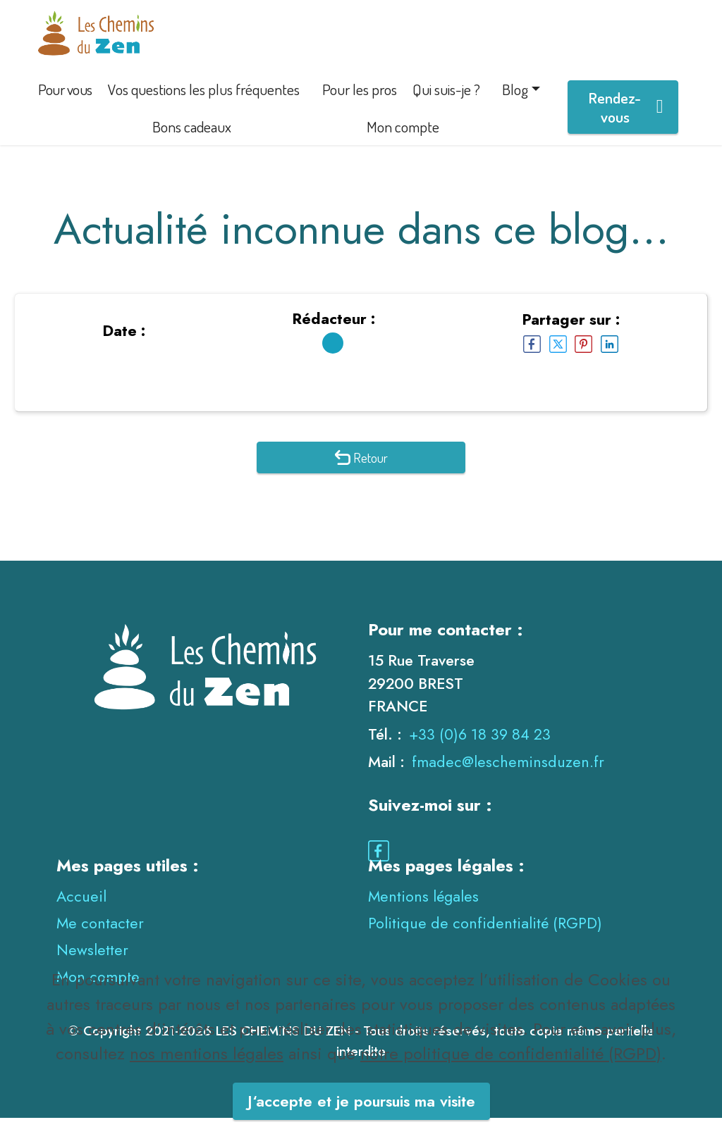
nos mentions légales (206, 1085)
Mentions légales (423, 905)
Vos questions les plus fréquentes (204, 98)
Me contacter (100, 932)
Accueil (81, 905)
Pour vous (65, 98)
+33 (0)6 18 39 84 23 (480, 743)
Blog (515, 98)
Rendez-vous (626, 116)
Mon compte (403, 135)
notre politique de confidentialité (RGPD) (510, 1085)
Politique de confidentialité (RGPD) (485, 932)
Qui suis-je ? (446, 98)
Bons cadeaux (191, 135)
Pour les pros (359, 98)
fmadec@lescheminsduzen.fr (508, 771)
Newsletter (92, 959)
